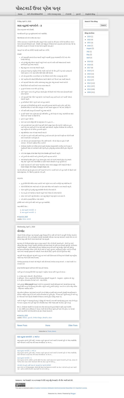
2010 (89, 89)
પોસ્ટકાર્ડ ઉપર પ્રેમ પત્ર (38, 8)
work (20, 388)
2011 (89, 86)
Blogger (73, 393)
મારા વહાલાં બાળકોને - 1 (29, 212)
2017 (89, 68)
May (88, 54)
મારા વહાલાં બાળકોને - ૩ (29, 25)
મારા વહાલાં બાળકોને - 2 (29, 210)
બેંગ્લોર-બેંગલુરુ (37, 317)
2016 (89, 71)
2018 (89, 65)
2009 (89, 92)
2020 (89, 46)
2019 (89, 61)
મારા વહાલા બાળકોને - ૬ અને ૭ (28, 337)
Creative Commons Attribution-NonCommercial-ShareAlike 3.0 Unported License (61, 388)
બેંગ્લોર (20, 231)
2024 (89, 36)
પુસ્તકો (78, 14)
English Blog (90, 14)
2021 (89, 43)
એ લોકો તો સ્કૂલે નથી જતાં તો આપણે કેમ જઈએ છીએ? (34, 365)
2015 (89, 74)
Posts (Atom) (52, 331)
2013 (89, 80)
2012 (89, 83)
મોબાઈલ (45, 317)
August (89, 48)
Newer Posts (22, 325)
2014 (89, 77)
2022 (89, 39)
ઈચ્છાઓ (68, 14)
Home (20, 14)
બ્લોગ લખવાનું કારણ (54, 14)
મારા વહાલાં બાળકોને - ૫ (24, 358)
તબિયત (24, 317)
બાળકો (29, 219)
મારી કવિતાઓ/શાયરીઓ (35, 14)
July (88, 51)
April (88, 58)
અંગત (24, 219)
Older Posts (72, 325)
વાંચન (50, 317)
